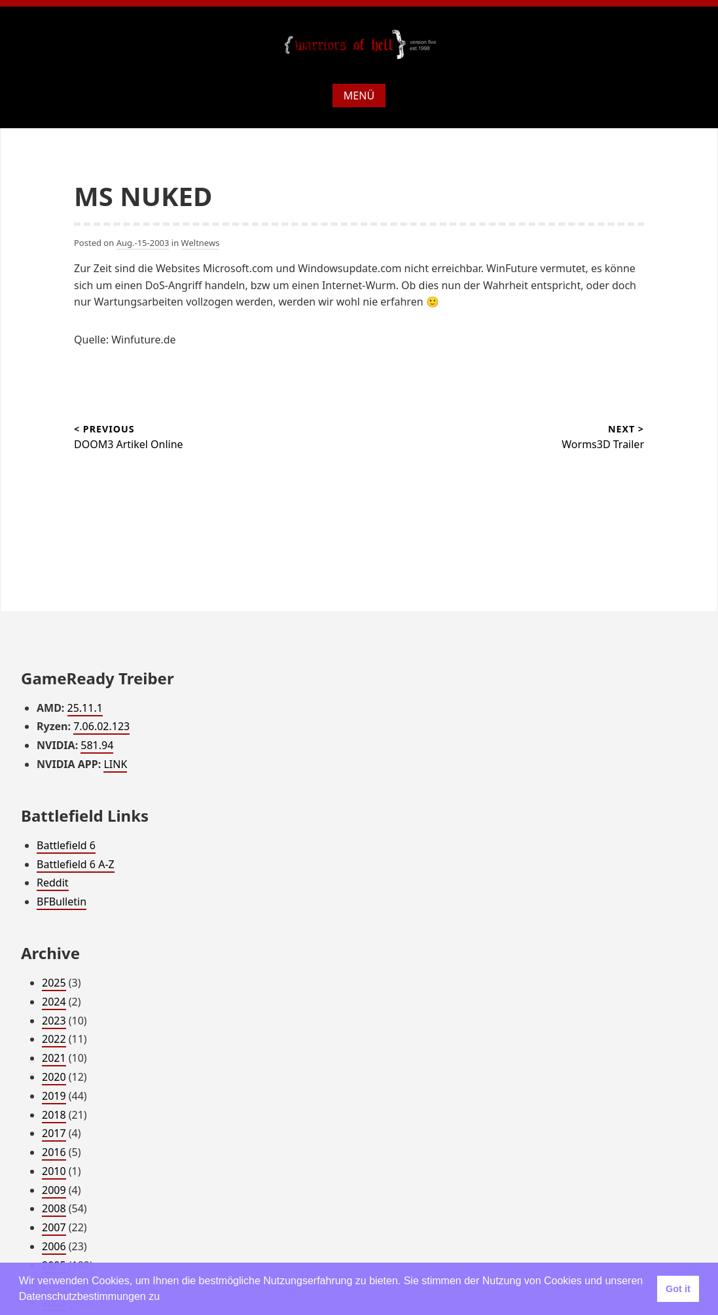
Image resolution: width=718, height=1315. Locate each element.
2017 (54, 1133)
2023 (54, 1020)
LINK (115, 764)
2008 (54, 1208)
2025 (54, 982)
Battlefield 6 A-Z (76, 864)
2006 (54, 1246)
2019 (54, 1096)
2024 (54, 1001)
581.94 (97, 745)
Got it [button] (678, 1289)
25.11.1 (85, 708)
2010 (54, 1171)
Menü (359, 95)
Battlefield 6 (66, 845)
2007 (54, 1227)
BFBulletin (61, 901)
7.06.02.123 (101, 726)
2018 (54, 1115)
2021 (54, 1058)
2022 (54, 1039)
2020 (54, 1077)
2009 (54, 1190)
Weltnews (200, 243)
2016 (54, 1152)
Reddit (53, 882)
